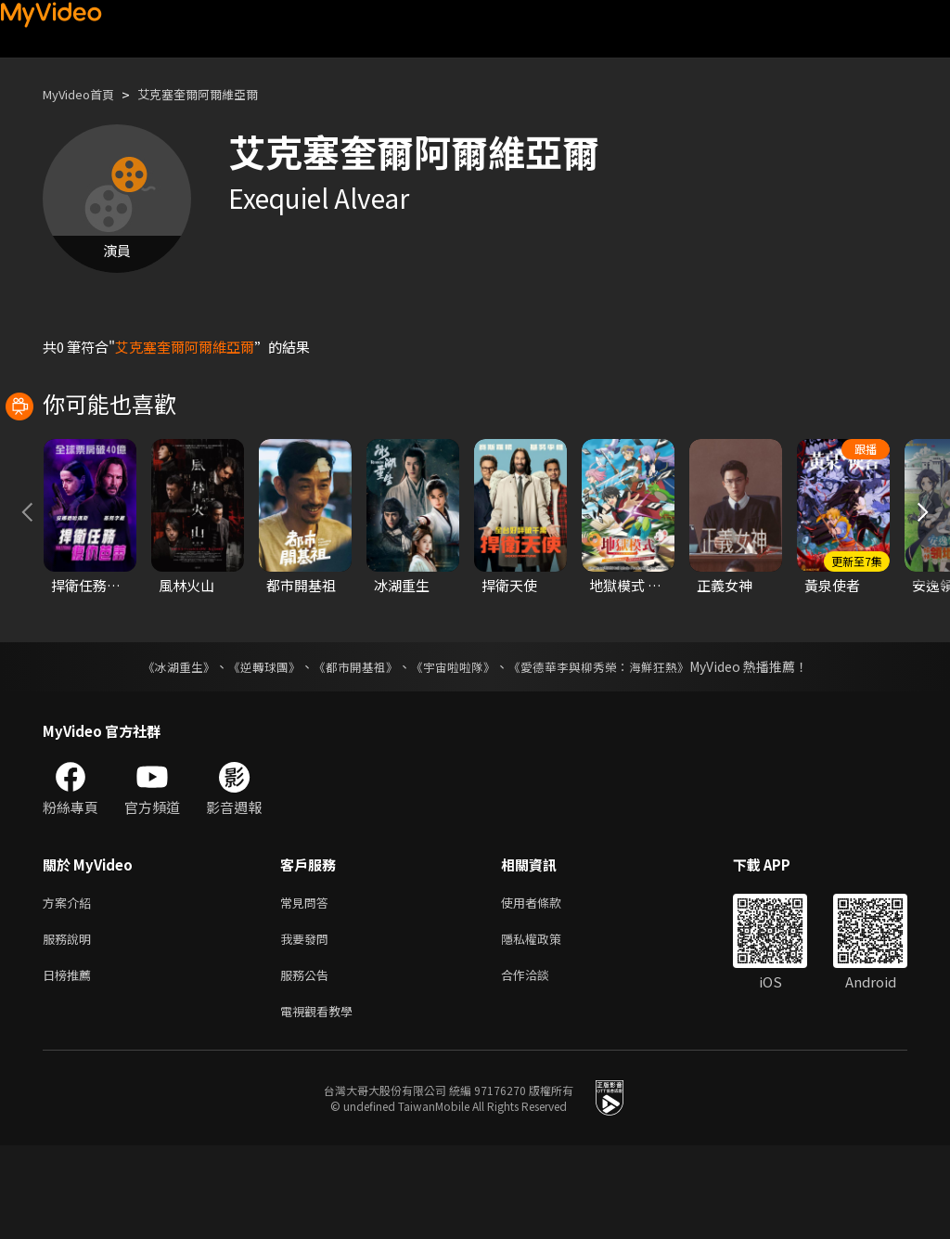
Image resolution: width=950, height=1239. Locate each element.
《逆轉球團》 (253, 749)
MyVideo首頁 (85, 94)
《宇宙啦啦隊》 (454, 749)
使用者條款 (547, 986)
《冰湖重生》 (162, 749)
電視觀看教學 (322, 1103)
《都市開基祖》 (350, 749)
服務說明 (70, 1025)
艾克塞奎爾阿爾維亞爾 (219, 94)
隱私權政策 (547, 1025)
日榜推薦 (70, 1064)
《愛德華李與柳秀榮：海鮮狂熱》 (610, 749)
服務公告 (308, 1064)
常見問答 (308, 986)
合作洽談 (540, 1064)
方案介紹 (70, 986)
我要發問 (308, 1025)
